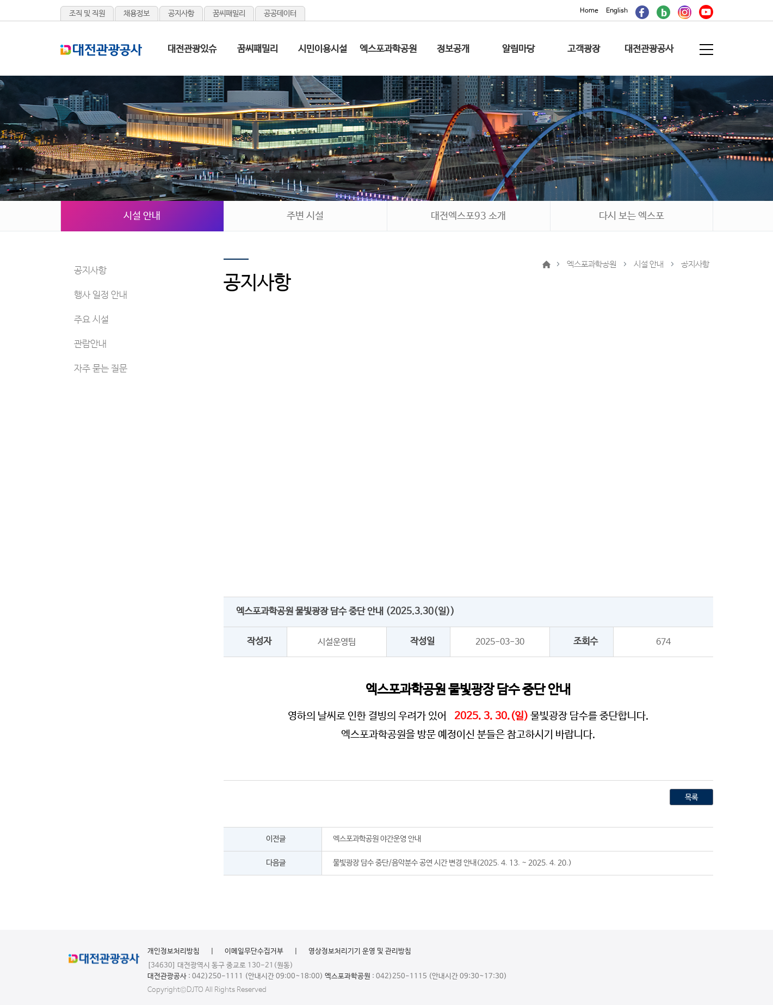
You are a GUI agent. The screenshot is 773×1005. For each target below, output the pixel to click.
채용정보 (136, 13)
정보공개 (453, 49)
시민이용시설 (322, 49)
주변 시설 (305, 216)
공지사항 (181, 13)
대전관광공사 (648, 49)
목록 (691, 797)
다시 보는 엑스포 (631, 216)
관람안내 (90, 344)
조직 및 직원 (87, 13)
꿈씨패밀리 (229, 13)
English (617, 11)
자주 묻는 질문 (100, 369)
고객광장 (583, 49)
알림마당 (518, 49)
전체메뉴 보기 (707, 49)
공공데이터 (280, 13)
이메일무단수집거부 (254, 951)
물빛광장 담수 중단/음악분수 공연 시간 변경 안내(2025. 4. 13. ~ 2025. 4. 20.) (452, 863)
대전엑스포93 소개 (468, 216)
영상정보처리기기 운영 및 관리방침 (359, 951)
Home (589, 11)
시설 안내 (141, 216)
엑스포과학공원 (388, 49)
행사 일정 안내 (100, 295)
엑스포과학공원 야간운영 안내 (377, 839)
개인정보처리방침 (173, 951)
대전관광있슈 (192, 49)
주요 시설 (91, 320)
